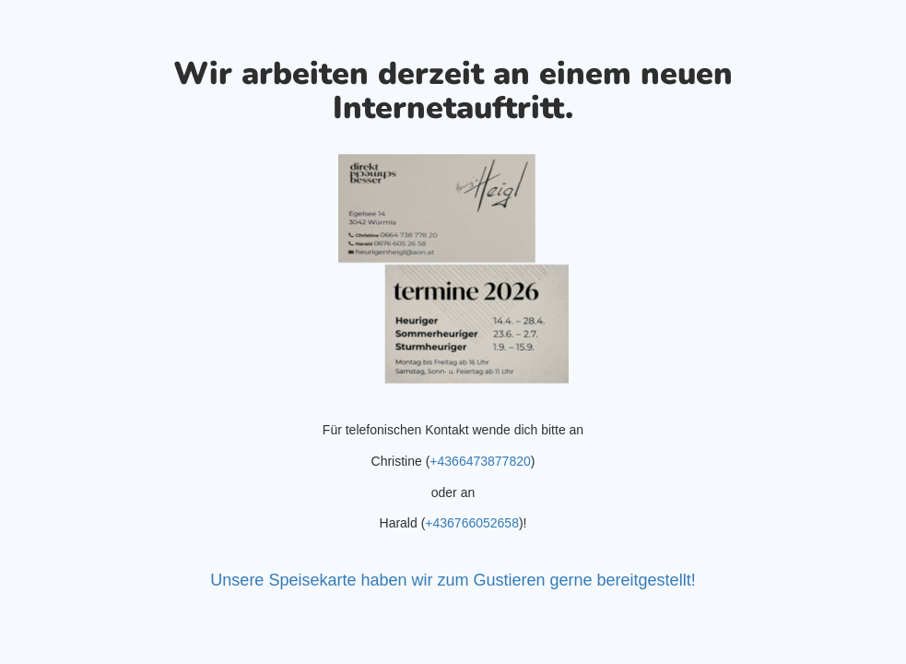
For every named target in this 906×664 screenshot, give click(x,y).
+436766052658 (472, 523)
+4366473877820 (479, 461)
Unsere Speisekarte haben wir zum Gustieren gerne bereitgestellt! (452, 580)
